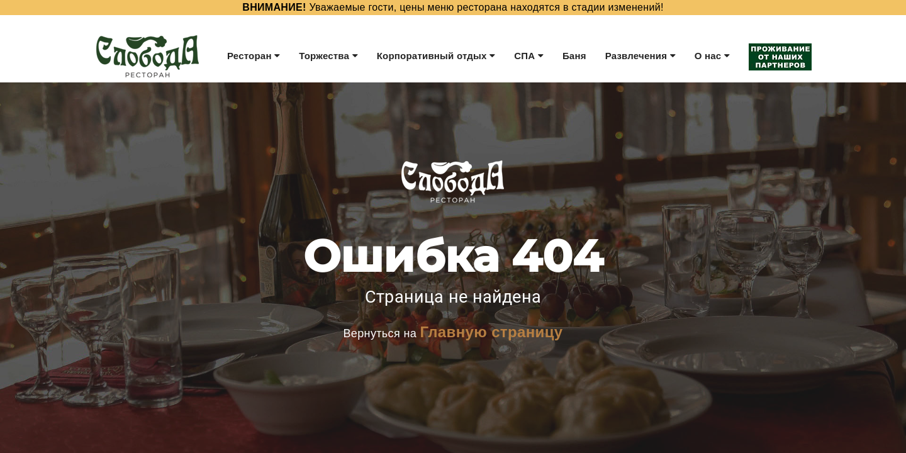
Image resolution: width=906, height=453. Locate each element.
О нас (712, 55)
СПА (529, 55)
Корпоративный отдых (436, 55)
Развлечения (640, 55)
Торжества (328, 55)
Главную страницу (491, 331)
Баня (574, 55)
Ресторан (253, 55)
